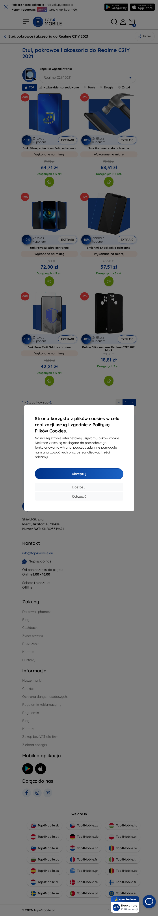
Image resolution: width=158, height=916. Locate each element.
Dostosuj (79, 487)
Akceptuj (79, 474)
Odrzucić (79, 496)
